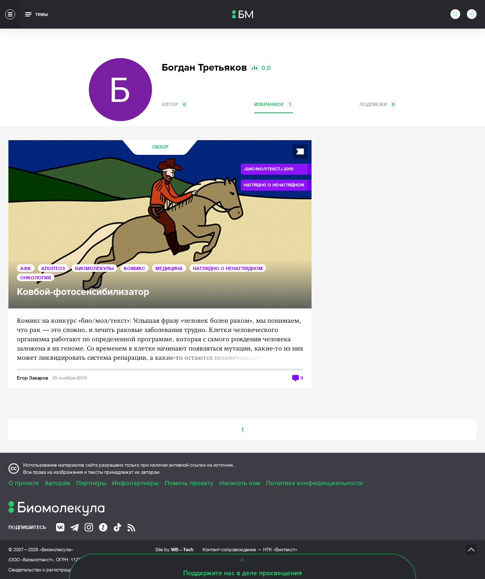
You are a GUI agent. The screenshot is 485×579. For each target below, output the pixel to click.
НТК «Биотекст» (280, 549)
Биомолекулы (94, 268)
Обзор (160, 147)
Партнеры (91, 483)
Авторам (57, 483)
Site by (174, 549)
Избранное (273, 104)
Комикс (134, 268)
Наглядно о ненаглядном (228, 268)
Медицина (169, 268)
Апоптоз (53, 268)
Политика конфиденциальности (314, 483)
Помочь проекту (189, 483)
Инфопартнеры (135, 483)
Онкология (35, 277)
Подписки (378, 104)
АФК (25, 268)
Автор (174, 104)
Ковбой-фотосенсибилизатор (83, 292)
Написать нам (239, 483)
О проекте (23, 483)
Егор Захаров (32, 377)
